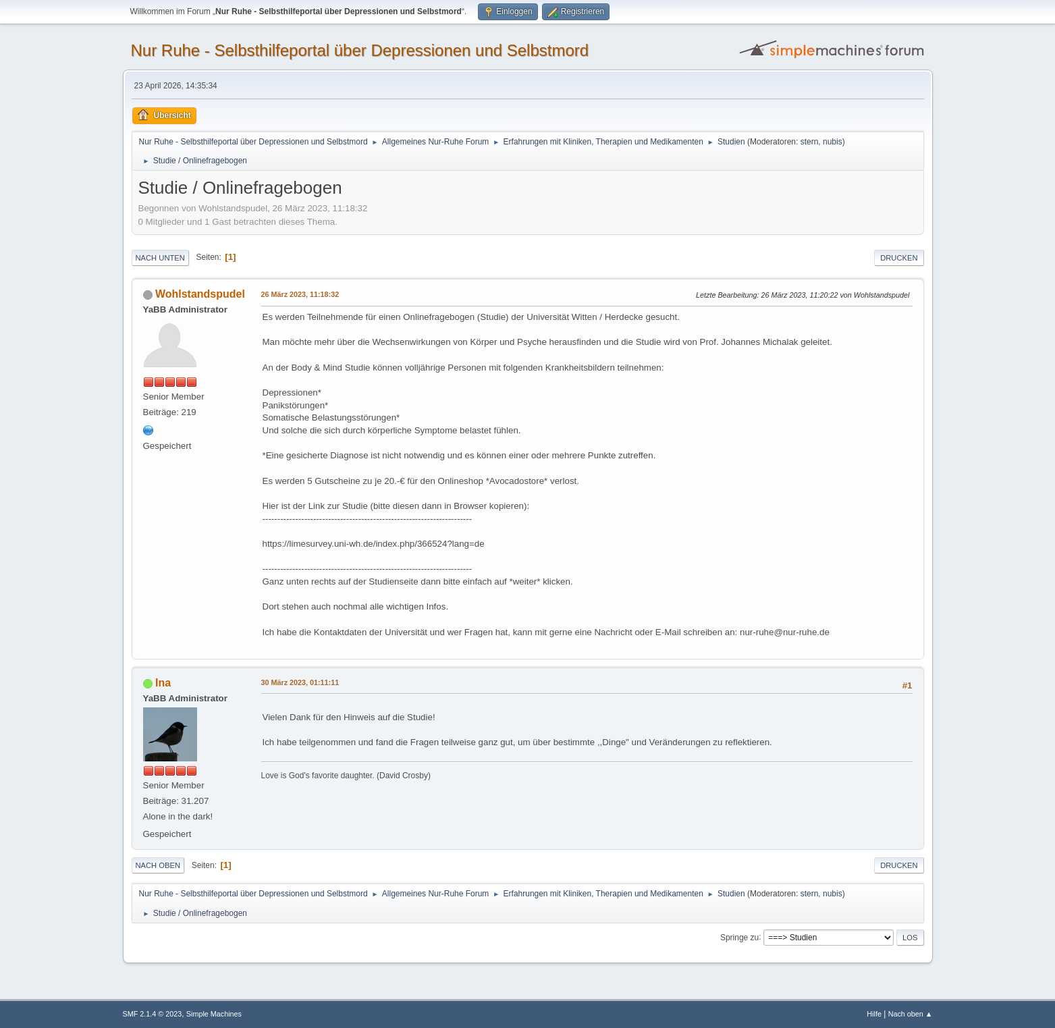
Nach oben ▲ (910, 1014)
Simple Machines (214, 1014)
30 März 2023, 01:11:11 (300, 682)
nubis (832, 141)
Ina (163, 682)
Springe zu (739, 937)
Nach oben (158, 865)
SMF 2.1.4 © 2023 (152, 1014)
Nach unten (160, 258)
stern (810, 141)
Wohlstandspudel (200, 294)
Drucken (898, 258)
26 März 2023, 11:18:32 (300, 294)
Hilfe (874, 1014)
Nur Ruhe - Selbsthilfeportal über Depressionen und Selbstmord (360, 50)
